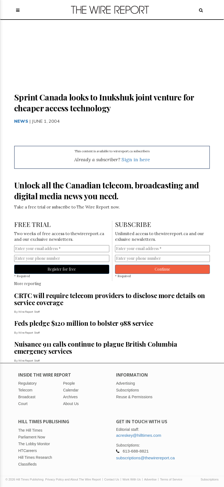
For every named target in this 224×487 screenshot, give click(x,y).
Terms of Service (171, 479)
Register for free (62, 269)
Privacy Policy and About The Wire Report (73, 479)
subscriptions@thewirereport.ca (145, 458)
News (21, 121)
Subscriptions (210, 479)
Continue (162, 269)
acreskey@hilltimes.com (138, 435)
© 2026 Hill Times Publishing (25, 479)
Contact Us (111, 479)
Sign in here (136, 159)
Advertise (150, 479)
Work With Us (132, 479)
